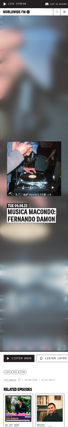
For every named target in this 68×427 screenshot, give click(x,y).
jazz (7, 372)
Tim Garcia (10, 380)
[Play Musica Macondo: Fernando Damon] (52, 187)
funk (22, 372)
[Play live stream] (5, 4)
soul (15, 372)
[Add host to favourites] (19, 379)
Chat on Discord (56, 4)
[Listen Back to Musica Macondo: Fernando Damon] (19, 358)
